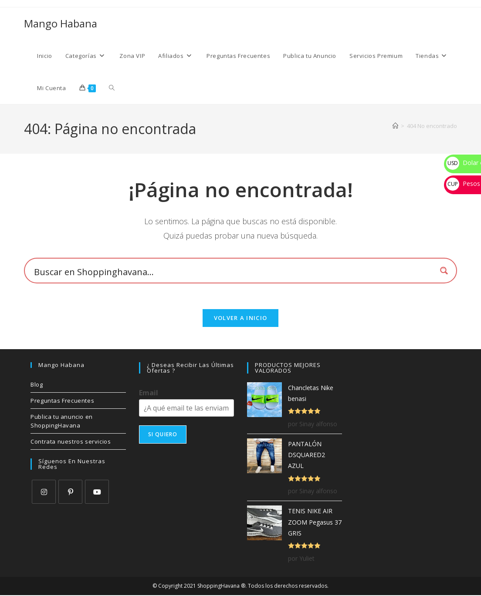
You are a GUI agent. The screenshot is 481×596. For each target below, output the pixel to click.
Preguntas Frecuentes (62, 401)
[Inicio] (395, 126)
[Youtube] (97, 493)
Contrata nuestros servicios (70, 442)
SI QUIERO (163, 435)
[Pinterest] (70, 493)
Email (148, 393)
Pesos (463, 183)
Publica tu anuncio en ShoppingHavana (61, 422)
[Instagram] (44, 493)
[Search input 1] (233, 272)
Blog (36, 385)
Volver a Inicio (241, 319)
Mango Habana (60, 23)
